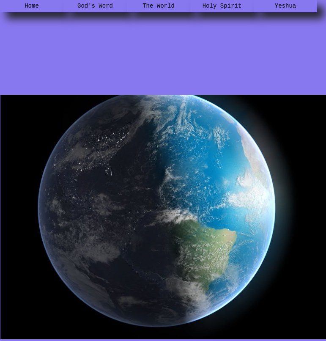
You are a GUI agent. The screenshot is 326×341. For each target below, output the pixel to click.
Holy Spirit (222, 6)
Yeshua (285, 6)
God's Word (95, 6)
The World (158, 6)
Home (32, 6)
